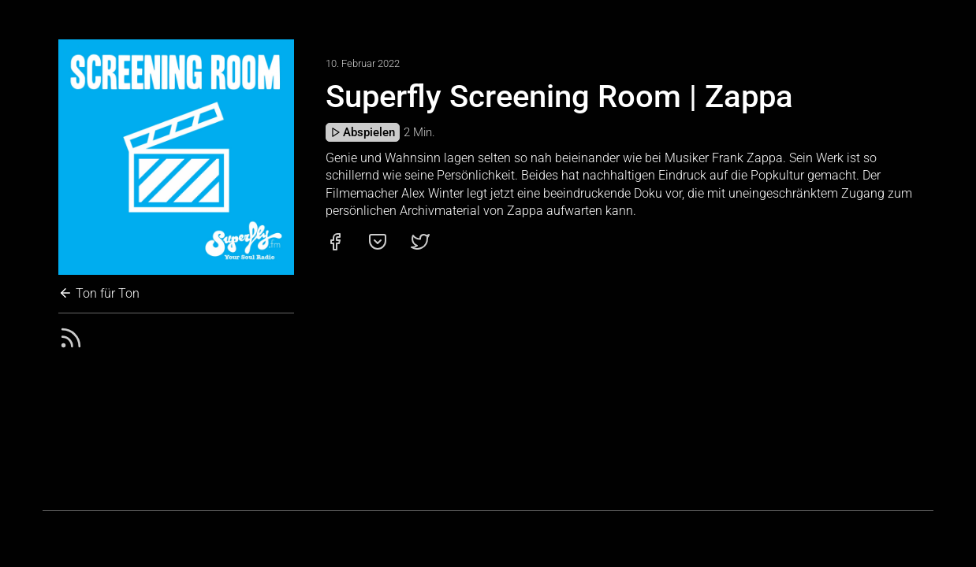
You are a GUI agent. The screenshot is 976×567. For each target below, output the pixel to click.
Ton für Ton (99, 293)
